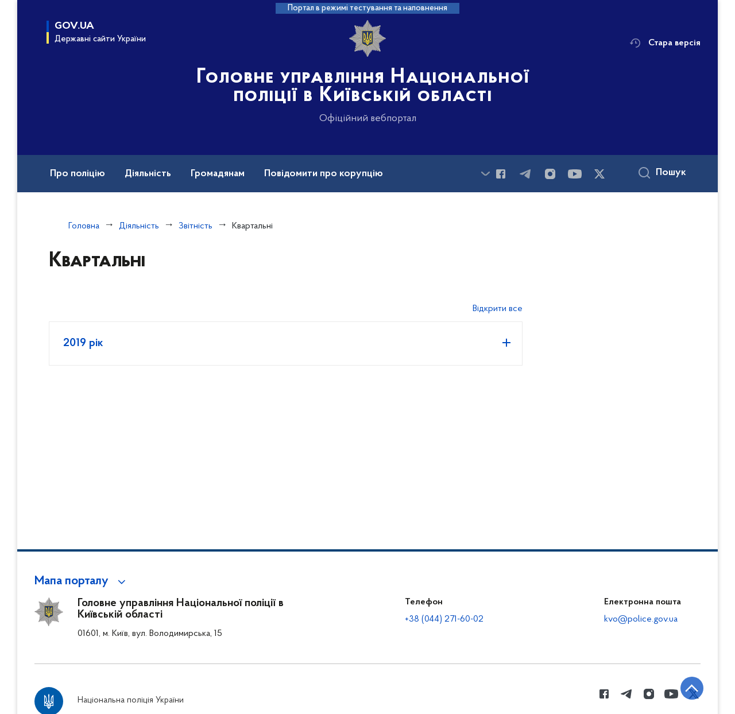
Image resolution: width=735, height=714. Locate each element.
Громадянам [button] (218, 174)
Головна (83, 226)
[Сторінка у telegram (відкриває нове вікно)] (525, 174)
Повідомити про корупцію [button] (323, 174)
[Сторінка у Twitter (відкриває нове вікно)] (599, 174)
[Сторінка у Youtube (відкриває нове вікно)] (575, 174)
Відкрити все (498, 308)
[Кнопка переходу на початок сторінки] (691, 688)
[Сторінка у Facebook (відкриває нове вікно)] (501, 174)
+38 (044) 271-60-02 (444, 619)
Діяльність (139, 226)
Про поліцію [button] (77, 174)
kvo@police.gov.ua (641, 619)
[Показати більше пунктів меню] (485, 173)
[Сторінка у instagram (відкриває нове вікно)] (550, 174)
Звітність (195, 226)
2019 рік (83, 343)
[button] (81, 581)
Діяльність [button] (148, 174)
